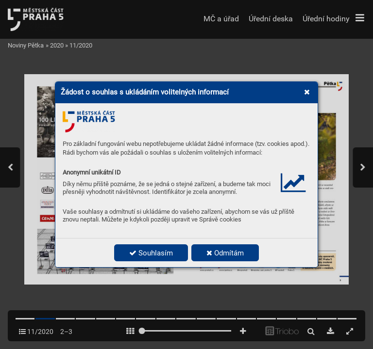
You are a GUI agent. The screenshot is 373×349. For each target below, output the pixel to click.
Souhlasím (151, 253)
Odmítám (225, 253)
